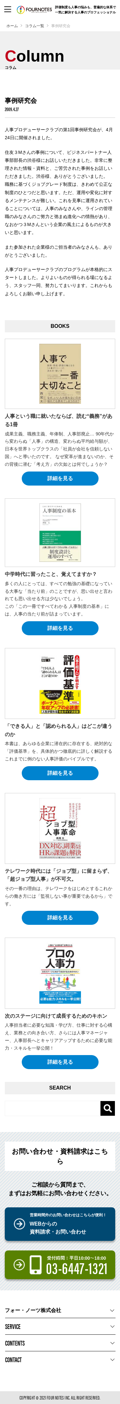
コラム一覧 (34, 26)
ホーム (12, 26)
